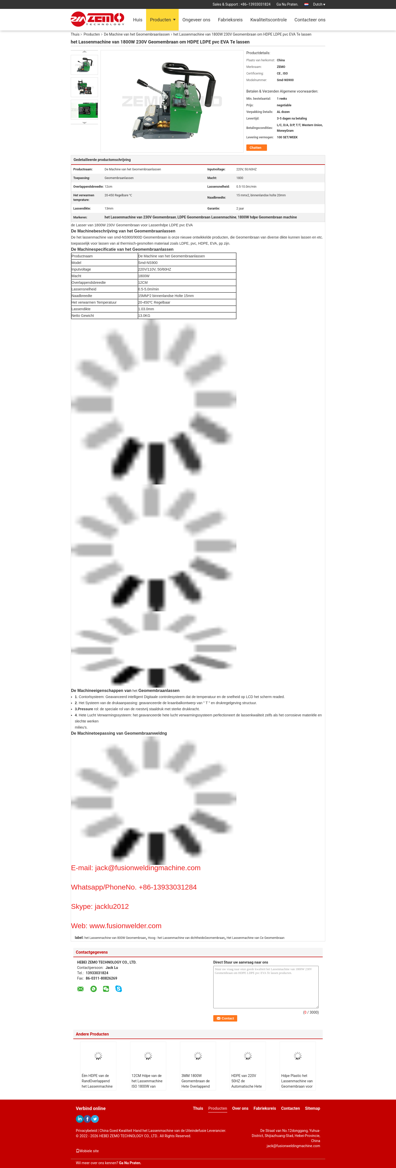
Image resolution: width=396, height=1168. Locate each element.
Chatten (255, 148)
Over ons (240, 1108)
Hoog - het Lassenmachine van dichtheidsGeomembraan (186, 938)
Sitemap (312, 1108)
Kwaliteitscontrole (268, 19)
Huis (137, 19)
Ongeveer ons (196, 19)
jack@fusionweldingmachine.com (293, 1146)
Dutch (319, 4)
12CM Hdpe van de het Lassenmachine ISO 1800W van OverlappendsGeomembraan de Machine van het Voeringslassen (149, 1089)
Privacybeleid (86, 1131)
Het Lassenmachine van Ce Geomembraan (255, 938)
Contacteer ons (310, 19)
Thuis (75, 34)
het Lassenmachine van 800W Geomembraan (115, 938)
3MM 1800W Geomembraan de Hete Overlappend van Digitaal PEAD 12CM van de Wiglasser (195, 1089)
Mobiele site (87, 1151)
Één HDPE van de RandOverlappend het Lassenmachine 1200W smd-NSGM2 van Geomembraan (98, 1086)
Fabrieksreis (230, 19)
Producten (160, 19)
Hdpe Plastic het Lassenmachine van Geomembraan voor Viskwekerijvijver (297, 1084)
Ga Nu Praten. (287, 4)
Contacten (290, 1108)
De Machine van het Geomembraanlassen (137, 34)
